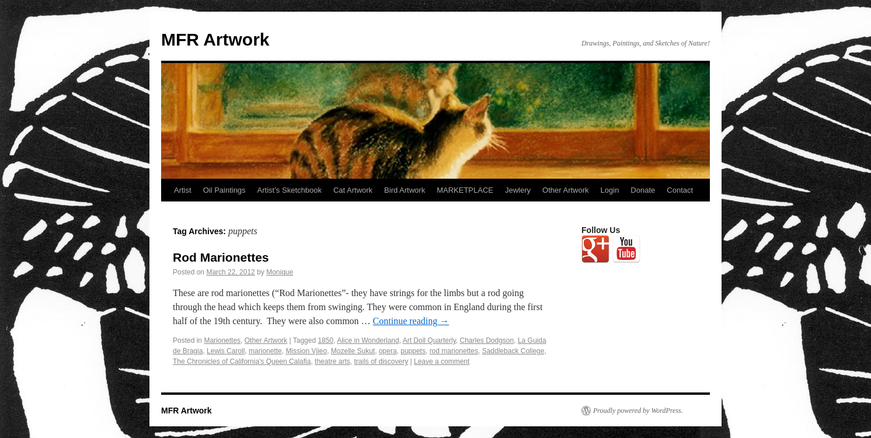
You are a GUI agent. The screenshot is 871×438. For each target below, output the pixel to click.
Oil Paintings (224, 190)
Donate (642, 190)
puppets (413, 351)
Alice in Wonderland (368, 340)
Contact (680, 190)
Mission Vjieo (306, 351)
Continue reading (411, 321)
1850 (325, 340)
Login (610, 190)
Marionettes (222, 340)
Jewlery (518, 190)
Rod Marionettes (221, 257)
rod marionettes (454, 351)
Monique (279, 272)
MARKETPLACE (465, 190)
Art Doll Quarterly (429, 340)
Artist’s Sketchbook (289, 190)
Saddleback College (513, 351)
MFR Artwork (215, 39)
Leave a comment (441, 361)
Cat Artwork (352, 190)
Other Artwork (565, 190)
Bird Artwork (404, 190)
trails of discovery (381, 361)
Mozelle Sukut (353, 351)
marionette (265, 351)
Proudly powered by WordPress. (638, 410)
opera (388, 351)
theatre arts (332, 361)
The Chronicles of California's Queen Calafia (242, 361)
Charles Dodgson (487, 340)
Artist (182, 190)
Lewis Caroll (226, 351)
